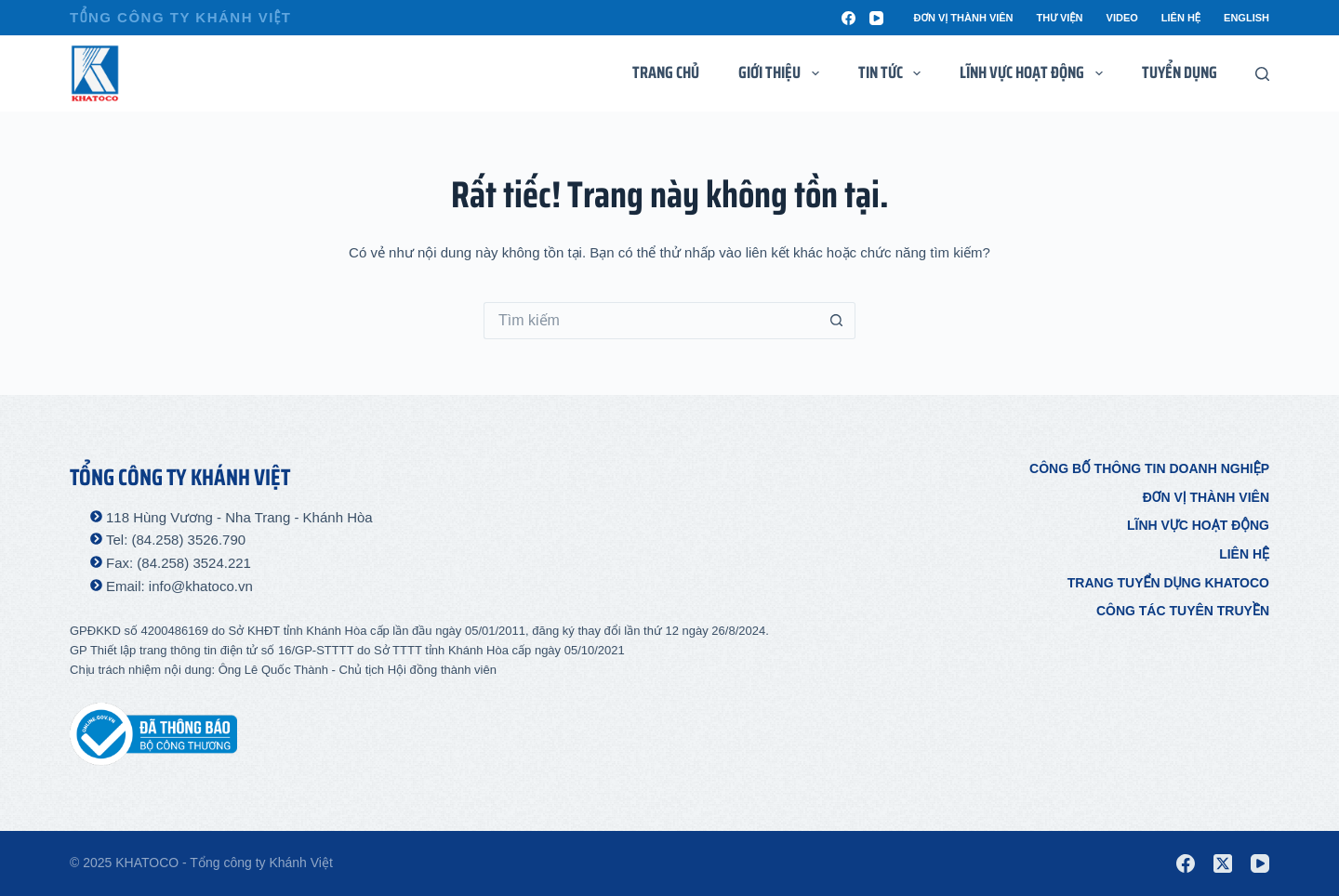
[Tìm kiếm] (1262, 74)
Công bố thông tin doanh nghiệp (1149, 468)
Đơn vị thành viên (963, 17)
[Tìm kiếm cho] (651, 320)
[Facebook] (848, 18)
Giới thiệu (782, 72)
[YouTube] (876, 18)
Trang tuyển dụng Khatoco (1168, 582)
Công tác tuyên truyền (1182, 610)
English (1246, 17)
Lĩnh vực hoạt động (1198, 525)
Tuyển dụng (1179, 72)
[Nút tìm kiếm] (836, 320)
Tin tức (893, 72)
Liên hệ (1180, 17)
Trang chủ (665, 72)
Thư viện (1060, 17)
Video (1122, 17)
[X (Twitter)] (1222, 863)
